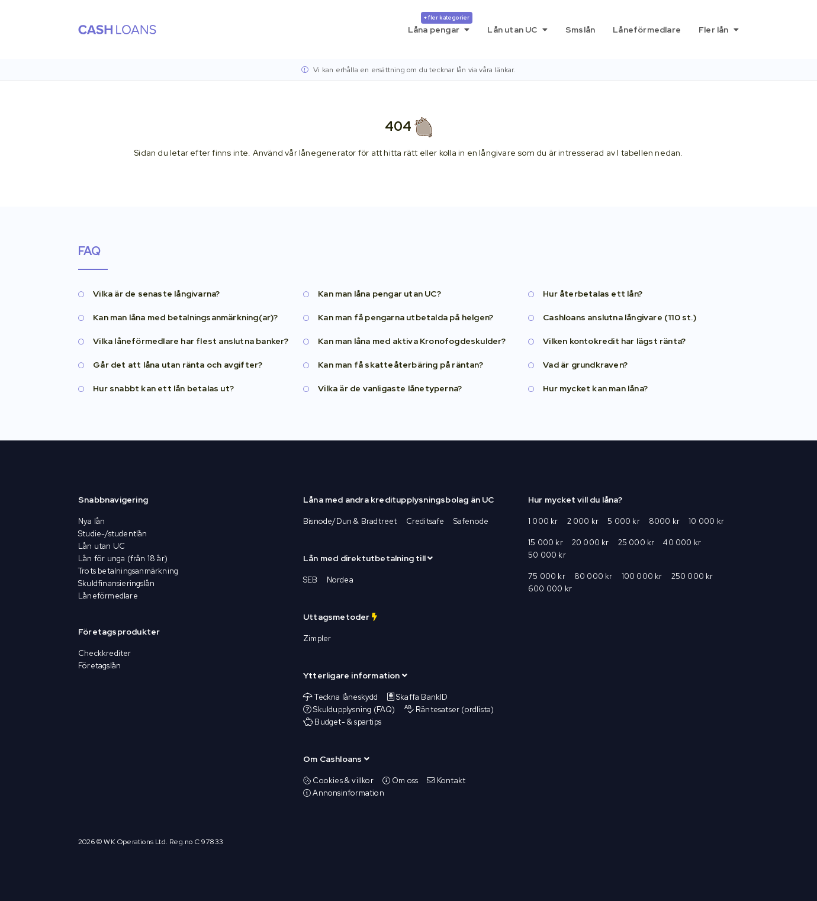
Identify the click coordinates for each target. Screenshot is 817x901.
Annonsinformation (343, 793)
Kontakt (446, 780)
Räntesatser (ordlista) (455, 709)
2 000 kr (583, 521)
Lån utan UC (517, 29)
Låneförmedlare (647, 29)
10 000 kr (706, 521)
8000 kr (664, 521)
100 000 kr (642, 576)
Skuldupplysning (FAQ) (354, 709)
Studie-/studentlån (112, 534)
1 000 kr (543, 521)
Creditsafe (425, 521)
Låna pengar (440, 23)
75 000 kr (546, 576)
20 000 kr (590, 543)
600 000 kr (550, 589)
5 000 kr (623, 521)
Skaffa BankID (422, 697)
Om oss (400, 780)
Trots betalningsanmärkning (128, 571)
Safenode (471, 521)
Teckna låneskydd (346, 697)
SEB (310, 580)
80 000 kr (593, 576)
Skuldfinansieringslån (116, 583)
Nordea (340, 580)
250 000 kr (692, 576)
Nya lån (91, 521)
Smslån (580, 29)
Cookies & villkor (338, 780)
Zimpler (317, 638)
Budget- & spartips (347, 722)
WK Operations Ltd (134, 842)
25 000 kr (636, 543)
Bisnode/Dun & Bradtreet (350, 521)
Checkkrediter (104, 653)
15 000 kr (545, 543)
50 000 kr (547, 555)
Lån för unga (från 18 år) (123, 559)
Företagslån (99, 666)
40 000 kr (682, 543)
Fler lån (719, 29)
